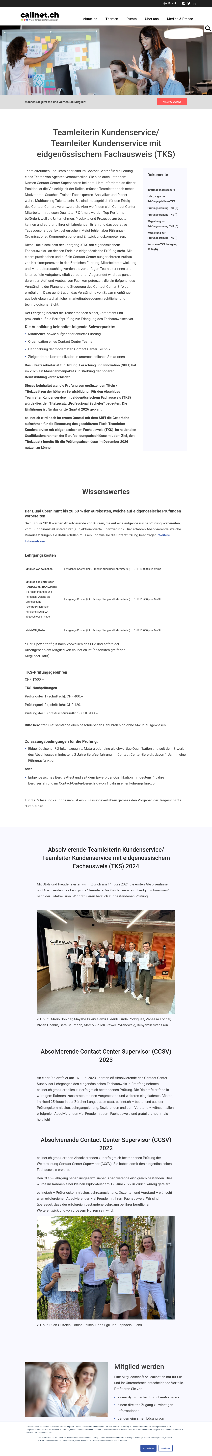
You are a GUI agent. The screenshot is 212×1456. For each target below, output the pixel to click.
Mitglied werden (172, 101)
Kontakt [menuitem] (172, 3)
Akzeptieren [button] (148, 1448)
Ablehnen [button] (165, 1448)
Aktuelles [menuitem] (90, 19)
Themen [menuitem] (112, 19)
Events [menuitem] (131, 19)
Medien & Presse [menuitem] (180, 19)
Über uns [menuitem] (152, 19)
